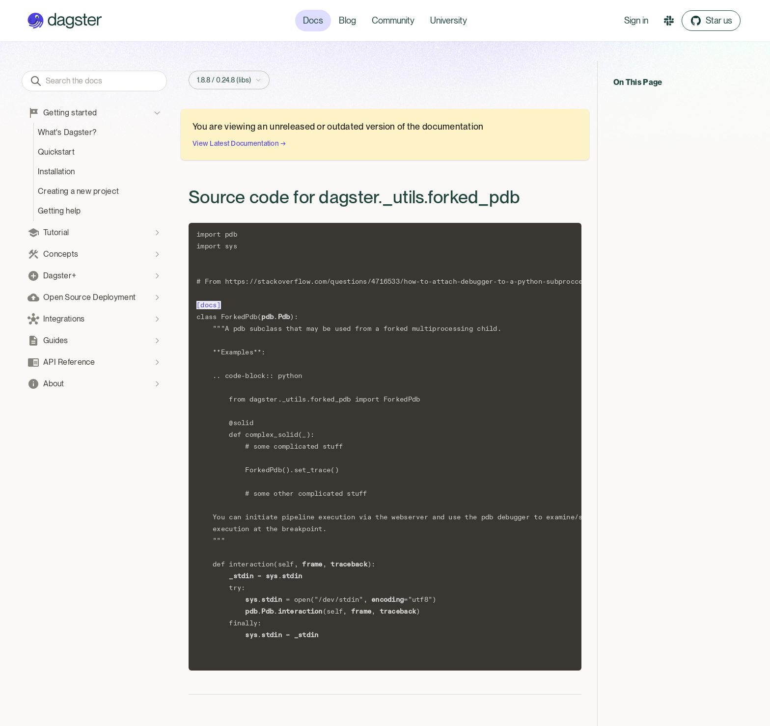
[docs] (208, 305)
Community (393, 20)
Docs (313, 20)
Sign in (636, 20)
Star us (711, 21)
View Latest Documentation (239, 143)
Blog (347, 20)
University (448, 20)
